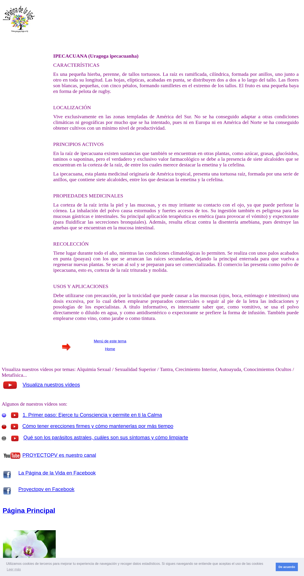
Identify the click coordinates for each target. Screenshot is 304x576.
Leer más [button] (14, 569)
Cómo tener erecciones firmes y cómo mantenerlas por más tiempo (97, 426)
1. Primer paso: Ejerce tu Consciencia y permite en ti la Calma (92, 415)
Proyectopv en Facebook (46, 489)
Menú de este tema (110, 341)
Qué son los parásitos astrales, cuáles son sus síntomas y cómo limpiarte (105, 437)
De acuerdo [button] (286, 567)
